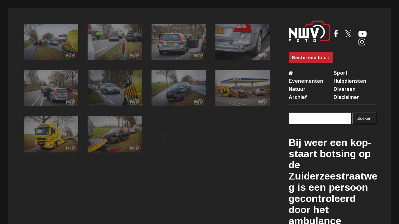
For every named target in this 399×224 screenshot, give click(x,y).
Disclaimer (346, 97)
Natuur (297, 89)
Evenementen (306, 81)
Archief (298, 97)
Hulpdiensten (350, 81)
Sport (341, 73)
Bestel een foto (310, 57)
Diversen (345, 89)
